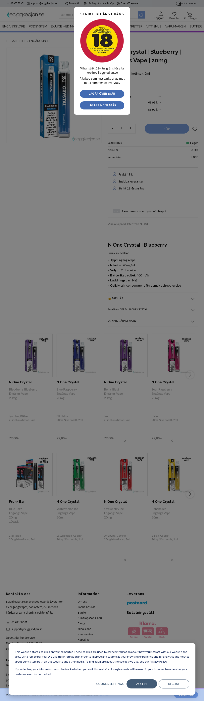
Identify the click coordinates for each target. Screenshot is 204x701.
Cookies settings (110, 683)
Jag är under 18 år (102, 105)
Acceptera (186, 695)
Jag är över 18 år (102, 94)
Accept (142, 683)
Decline (174, 683)
